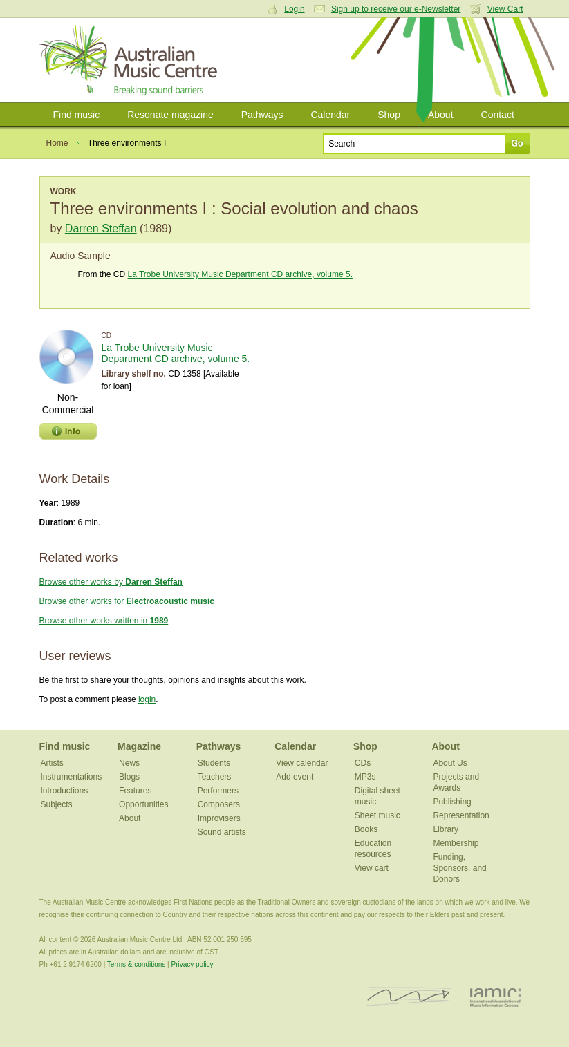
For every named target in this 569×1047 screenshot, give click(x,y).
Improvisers (219, 818)
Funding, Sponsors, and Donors (459, 868)
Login (294, 9)
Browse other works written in (104, 620)
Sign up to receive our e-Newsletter (395, 9)
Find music (76, 114)
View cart (372, 868)
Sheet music (377, 815)
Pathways (262, 114)
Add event (294, 777)
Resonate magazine (170, 114)
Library (445, 829)
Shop (388, 114)
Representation (461, 815)
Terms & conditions (136, 964)
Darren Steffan (101, 228)
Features (135, 790)
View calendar (302, 763)
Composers (219, 804)
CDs (363, 763)
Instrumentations (71, 777)
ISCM (408, 997)
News (129, 763)
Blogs (129, 777)
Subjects (57, 804)
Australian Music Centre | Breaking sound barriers (131, 60)
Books (366, 829)
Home (57, 143)
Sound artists (222, 832)
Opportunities (143, 804)
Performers (218, 790)
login (147, 699)
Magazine (139, 746)
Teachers (215, 777)
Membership (455, 843)
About (441, 114)
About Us (450, 763)
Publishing (452, 802)
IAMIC (495, 997)
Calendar (330, 114)
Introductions (64, 790)
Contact (497, 114)
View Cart (505, 9)
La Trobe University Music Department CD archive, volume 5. (240, 274)
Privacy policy (192, 964)
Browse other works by (111, 582)
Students (214, 763)
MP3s (365, 777)
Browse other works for (126, 601)
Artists (52, 763)
